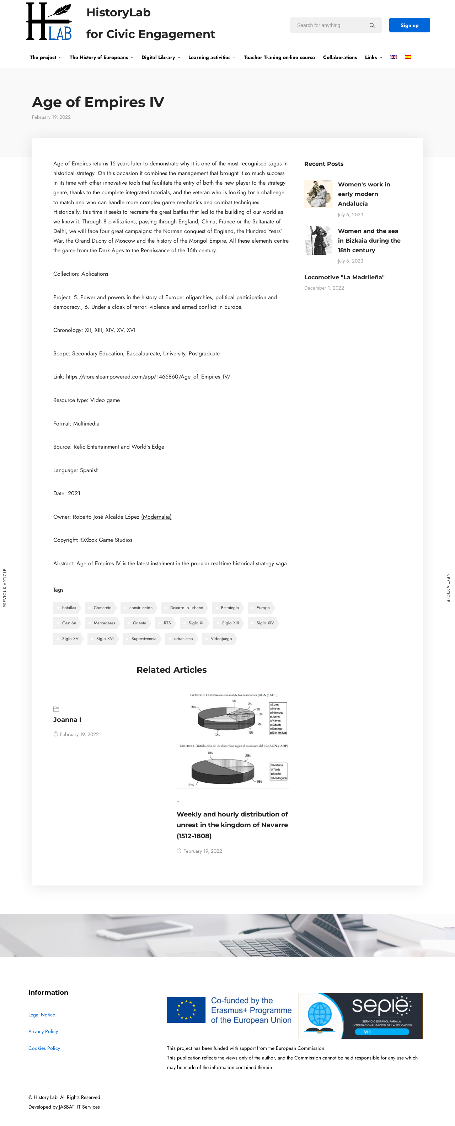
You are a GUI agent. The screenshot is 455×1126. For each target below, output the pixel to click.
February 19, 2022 (76, 734)
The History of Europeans (99, 57)
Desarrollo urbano (186, 607)
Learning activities (209, 57)
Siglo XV (70, 638)
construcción (140, 607)
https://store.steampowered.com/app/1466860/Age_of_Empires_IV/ (148, 377)
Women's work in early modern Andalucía (364, 194)
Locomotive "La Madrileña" (344, 277)
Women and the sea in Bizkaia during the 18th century (369, 241)
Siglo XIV (265, 623)
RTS (167, 623)
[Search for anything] (372, 25)
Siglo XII (196, 623)
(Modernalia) (156, 517)
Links (371, 57)
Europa (263, 607)
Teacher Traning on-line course (279, 57)
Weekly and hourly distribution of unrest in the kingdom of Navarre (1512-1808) (232, 825)
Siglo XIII (230, 623)
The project (43, 57)
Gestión (69, 623)
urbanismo (183, 638)
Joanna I (67, 720)
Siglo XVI (105, 638)
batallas (69, 607)
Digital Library (158, 57)
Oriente (139, 623)
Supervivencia (144, 638)
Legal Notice (41, 1014)
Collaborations (340, 57)
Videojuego (221, 638)
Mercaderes (104, 623)
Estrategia (230, 607)
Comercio (103, 607)
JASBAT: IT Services (79, 1107)
